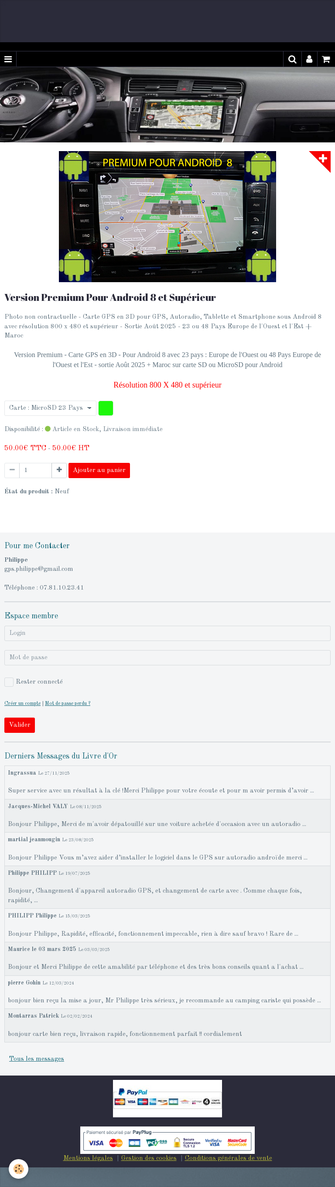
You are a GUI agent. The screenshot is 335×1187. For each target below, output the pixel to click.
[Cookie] (18, 1169)
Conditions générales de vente (228, 1158)
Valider (20, 725)
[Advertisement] (159, 19)
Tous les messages (36, 1059)
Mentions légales (88, 1158)
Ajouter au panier (99, 470)
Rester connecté (33, 682)
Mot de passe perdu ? (67, 703)
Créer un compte (22, 703)
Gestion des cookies (149, 1158)
